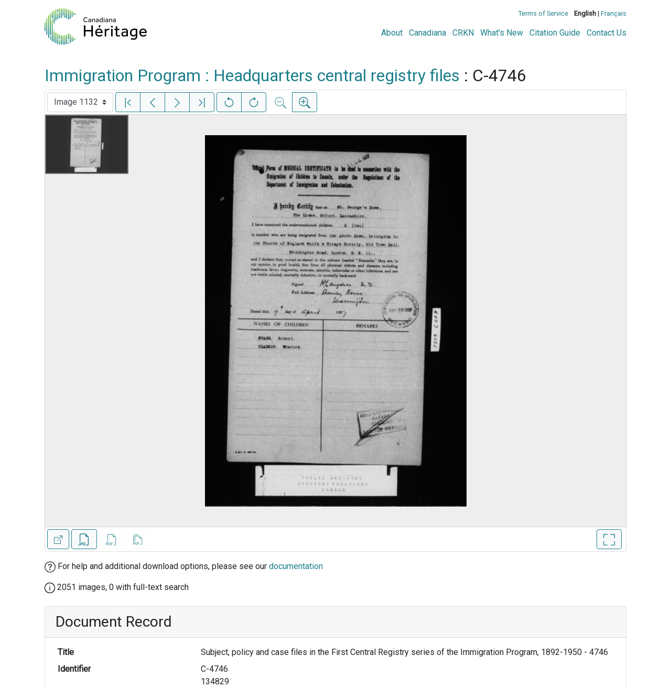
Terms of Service (543, 13)
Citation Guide (554, 33)
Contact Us (606, 33)
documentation (296, 566)
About (392, 33)
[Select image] (80, 102)
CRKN (463, 33)
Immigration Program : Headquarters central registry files (252, 75)
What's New (501, 33)
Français (613, 13)
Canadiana (427, 33)
